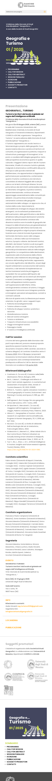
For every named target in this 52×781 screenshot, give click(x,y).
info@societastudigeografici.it (19, 611)
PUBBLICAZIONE (14, 759)
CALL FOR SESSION (15, 749)
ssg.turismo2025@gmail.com (30, 606)
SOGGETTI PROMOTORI (17, 762)
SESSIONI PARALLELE (15, 754)
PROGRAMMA (13, 746)
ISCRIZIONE (12, 756)
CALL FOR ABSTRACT (16, 751)
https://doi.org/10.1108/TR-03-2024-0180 (23, 450)
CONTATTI (12, 87)
